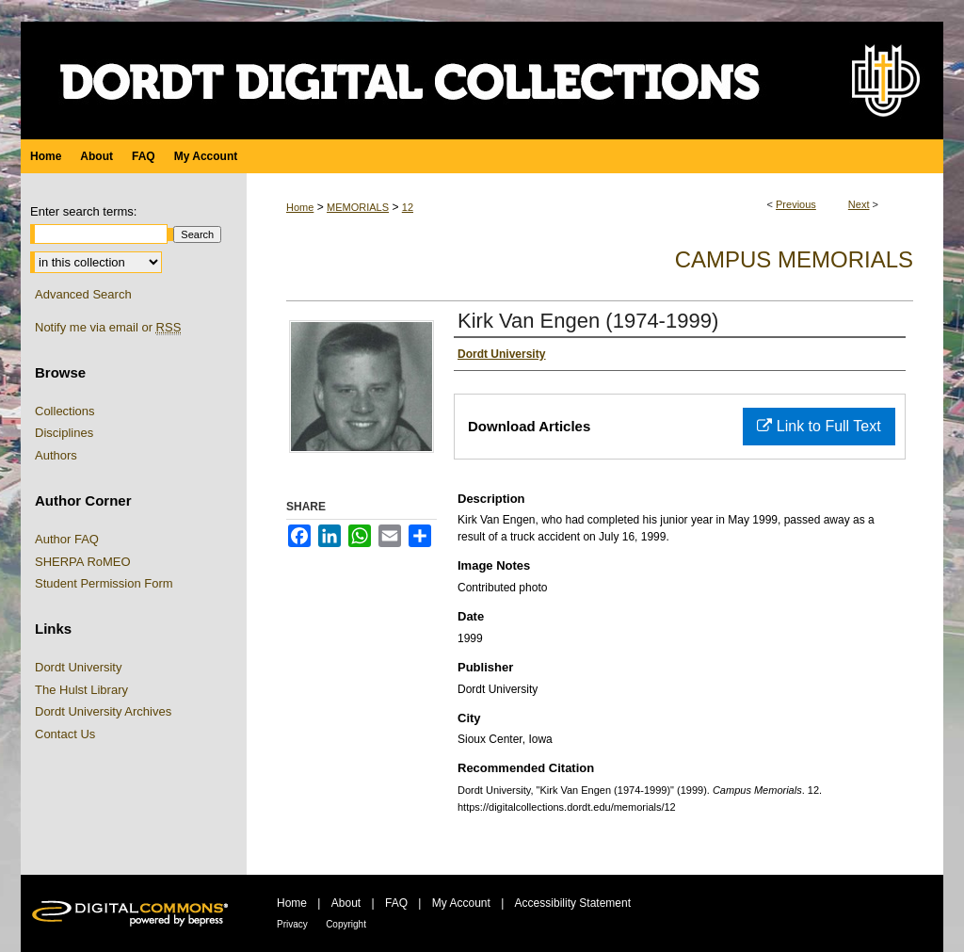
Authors (56, 455)
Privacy (292, 924)
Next (859, 204)
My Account (461, 903)
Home (299, 207)
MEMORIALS (358, 207)
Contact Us (65, 734)
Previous (796, 204)
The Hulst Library (81, 690)
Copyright (346, 924)
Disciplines (64, 433)
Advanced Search (83, 294)
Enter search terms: (83, 211)
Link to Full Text (818, 426)
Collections (65, 411)
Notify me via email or (108, 327)
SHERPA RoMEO (83, 562)
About (346, 903)
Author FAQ (67, 539)
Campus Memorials (794, 259)
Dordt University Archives (103, 711)
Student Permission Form (104, 583)
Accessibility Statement (573, 903)
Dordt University (78, 667)
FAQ (396, 903)
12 (407, 207)
